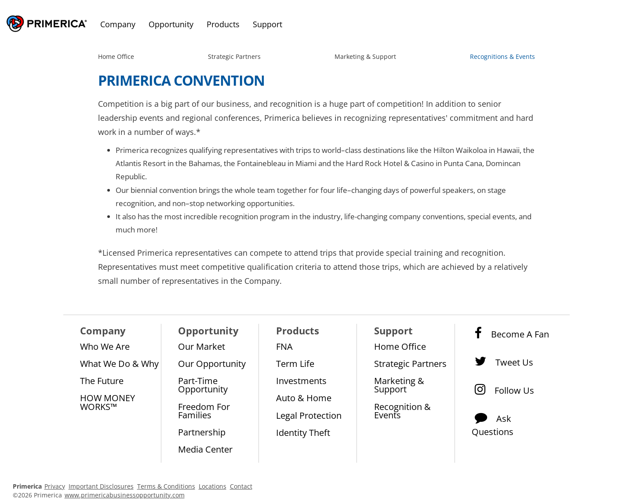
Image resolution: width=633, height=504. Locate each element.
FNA (284, 346)
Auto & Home (303, 398)
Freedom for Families (204, 410)
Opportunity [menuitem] (171, 24)
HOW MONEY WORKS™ (107, 402)
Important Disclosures (101, 486)
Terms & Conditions (166, 486)
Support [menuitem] (267, 24)
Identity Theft (303, 432)
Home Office (116, 56)
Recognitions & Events (502, 56)
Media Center (205, 449)
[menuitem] (117, 56)
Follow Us (503, 389)
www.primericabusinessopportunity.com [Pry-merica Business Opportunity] (125, 495)
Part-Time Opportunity (203, 384)
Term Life (295, 363)
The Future (102, 380)
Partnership (202, 432)
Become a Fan (510, 333)
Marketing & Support (365, 56)
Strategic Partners (234, 56)
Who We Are (105, 346)
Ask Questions (492, 422)
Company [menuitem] (117, 24)
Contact (241, 486)
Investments (301, 380)
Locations (212, 486)
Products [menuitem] (223, 24)
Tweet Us (502, 361)
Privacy (54, 486)
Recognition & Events (402, 410)
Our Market (201, 346)
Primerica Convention (181, 80)
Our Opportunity (212, 363)
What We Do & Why (119, 363)
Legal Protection (309, 415)
